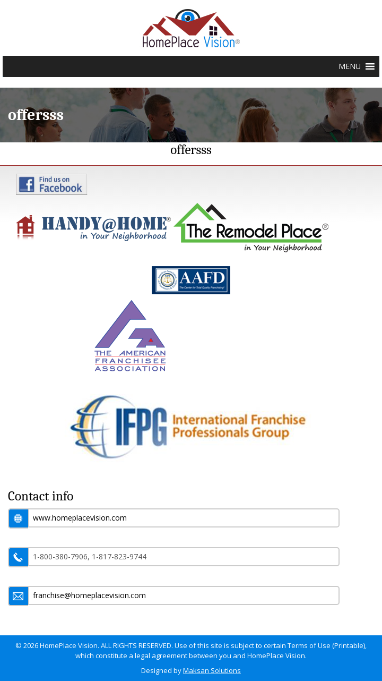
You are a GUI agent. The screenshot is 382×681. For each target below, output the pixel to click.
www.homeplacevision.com (80, 518)
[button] (349, 66)
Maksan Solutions (212, 670)
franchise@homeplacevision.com (89, 595)
